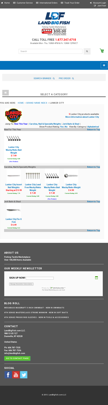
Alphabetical (93, 127)
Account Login (98, 3)
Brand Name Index (36, 103)
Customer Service (23, 3)
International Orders (46, 3)
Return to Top (93, 129)
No (66, 127)
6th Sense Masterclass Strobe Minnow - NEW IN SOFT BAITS (36, 313)
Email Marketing (50, 290)
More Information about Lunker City (82, 117)
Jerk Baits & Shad (71, 124)
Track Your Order (70, 3)
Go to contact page (17, 358)
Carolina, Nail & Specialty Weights (45, 124)
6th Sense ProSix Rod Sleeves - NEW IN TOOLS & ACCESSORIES (36, 317)
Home (5, 3)
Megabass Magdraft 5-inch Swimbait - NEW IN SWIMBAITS (34, 308)
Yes (62, 127)
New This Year (21, 124)
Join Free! (100, 6)
